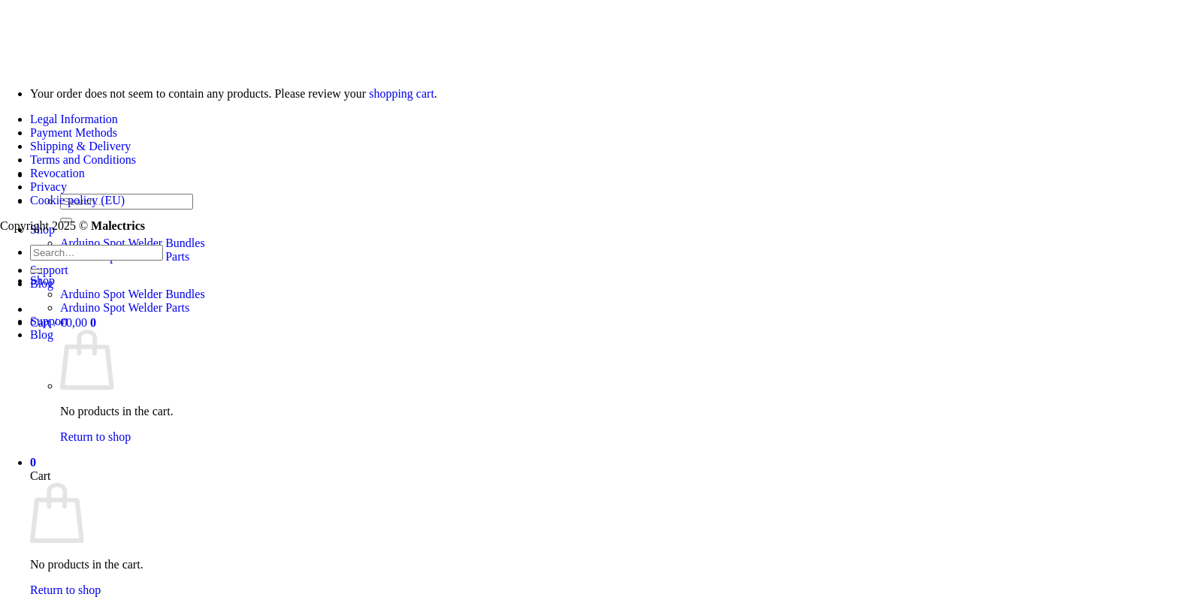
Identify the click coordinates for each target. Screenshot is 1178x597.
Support (49, 270)
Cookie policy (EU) (77, 200)
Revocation (57, 173)
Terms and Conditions (83, 159)
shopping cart (401, 93)
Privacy (48, 186)
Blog (41, 334)
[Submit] (36, 271)
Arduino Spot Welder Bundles (132, 243)
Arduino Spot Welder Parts (124, 307)
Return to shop (95, 436)
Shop (42, 280)
